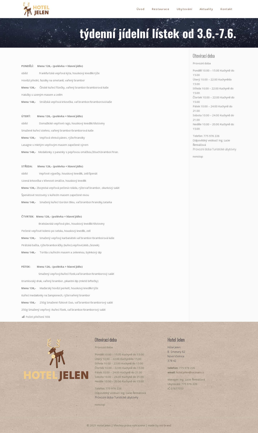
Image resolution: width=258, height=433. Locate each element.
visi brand (165, 425)
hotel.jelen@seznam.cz (190, 372)
